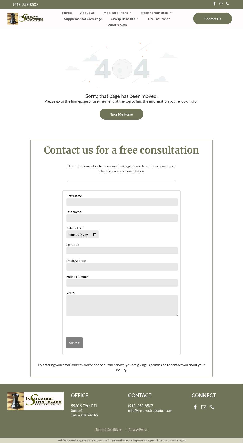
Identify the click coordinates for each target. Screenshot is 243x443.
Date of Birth (75, 228)
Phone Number (77, 277)
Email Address (76, 261)
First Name (74, 196)
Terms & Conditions (109, 429)
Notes (70, 293)
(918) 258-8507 (25, 4)
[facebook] (214, 4)
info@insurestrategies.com (150, 410)
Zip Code (72, 244)
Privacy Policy (138, 429)
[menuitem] (67, 12)
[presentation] (90, 327)
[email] (221, 4)
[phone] (227, 4)
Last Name (73, 212)
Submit (74, 343)
